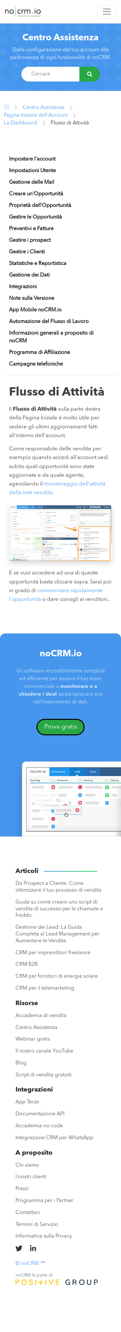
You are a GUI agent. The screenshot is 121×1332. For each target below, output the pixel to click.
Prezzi (22, 1188)
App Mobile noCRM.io (35, 310)
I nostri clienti (30, 1177)
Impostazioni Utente (32, 170)
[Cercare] (89, 74)
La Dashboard (20, 123)
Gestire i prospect (30, 240)
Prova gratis (60, 727)
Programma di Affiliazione (39, 352)
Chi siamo (27, 1165)
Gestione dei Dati (29, 275)
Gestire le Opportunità (35, 217)
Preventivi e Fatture (31, 228)
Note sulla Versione (31, 298)
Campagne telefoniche (36, 364)
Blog (20, 1063)
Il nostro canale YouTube (44, 1051)
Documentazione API (40, 1114)
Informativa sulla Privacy (43, 1236)
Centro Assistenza (60, 38)
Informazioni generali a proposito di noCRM (51, 337)
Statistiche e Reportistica (37, 263)
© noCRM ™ (30, 1263)
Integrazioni (23, 286)
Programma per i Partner (44, 1200)
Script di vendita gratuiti (43, 1075)
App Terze (27, 1102)
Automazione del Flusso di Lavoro (49, 321)
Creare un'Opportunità (36, 194)
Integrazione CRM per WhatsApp (54, 1138)
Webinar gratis (32, 1039)
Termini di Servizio (36, 1224)
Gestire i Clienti (27, 252)
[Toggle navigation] (107, 11)
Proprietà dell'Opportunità (40, 205)
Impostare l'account (32, 159)
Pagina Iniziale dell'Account (36, 115)
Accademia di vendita (40, 1015)
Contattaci (27, 1212)
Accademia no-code (39, 1126)
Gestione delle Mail (31, 182)
